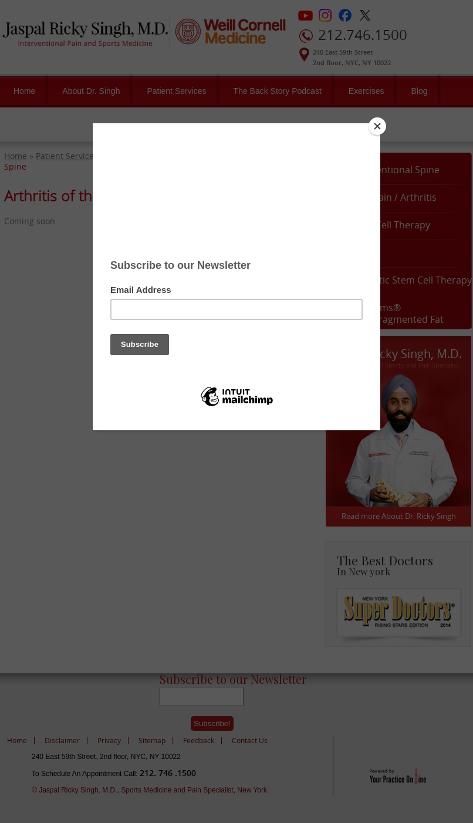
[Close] (377, 126)
